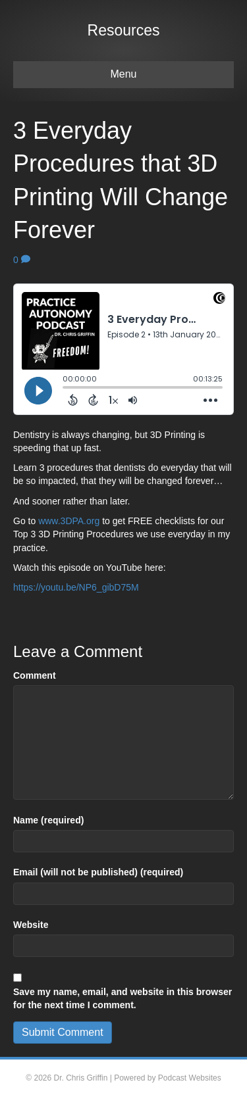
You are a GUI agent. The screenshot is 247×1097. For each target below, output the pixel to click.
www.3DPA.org (68, 521)
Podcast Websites (189, 1078)
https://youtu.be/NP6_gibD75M (76, 587)
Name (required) (48, 820)
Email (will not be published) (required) (98, 872)
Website (30, 924)
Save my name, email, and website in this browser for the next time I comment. (122, 998)
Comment (34, 675)
